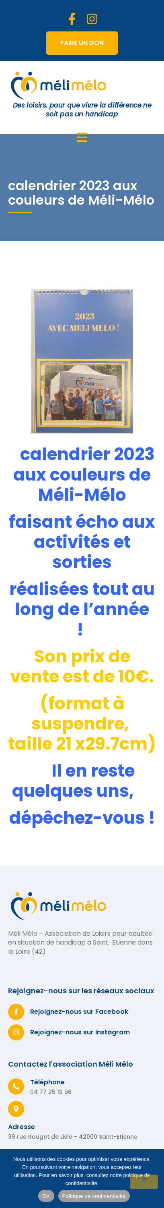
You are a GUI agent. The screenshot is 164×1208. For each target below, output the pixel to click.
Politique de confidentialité (94, 1196)
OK (46, 1196)
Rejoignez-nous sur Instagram (80, 1032)
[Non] (144, 1182)
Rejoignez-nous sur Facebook (79, 1011)
